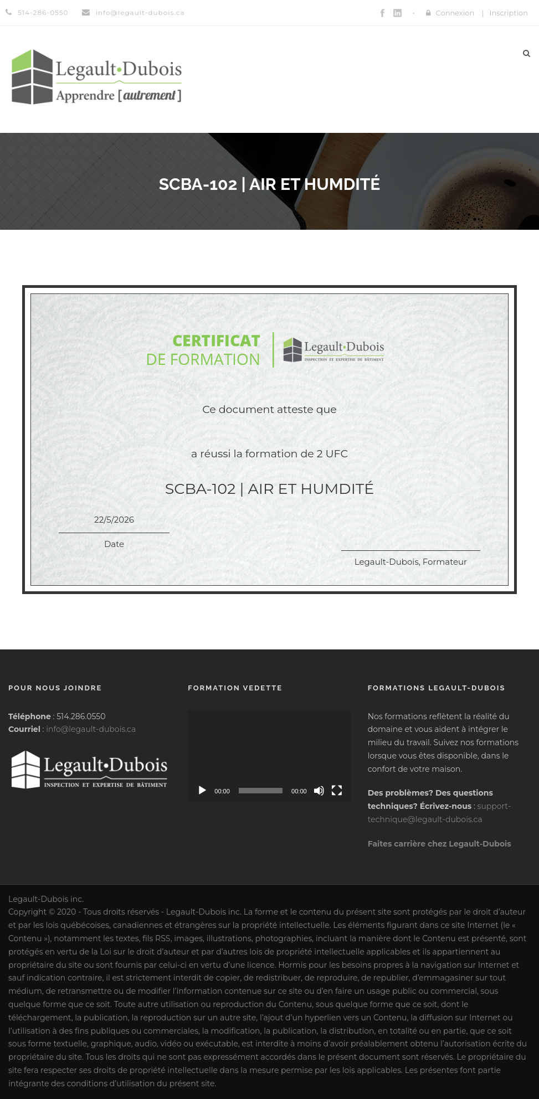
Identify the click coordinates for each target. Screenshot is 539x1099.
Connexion (455, 12)
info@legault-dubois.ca (91, 729)
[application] (269, 756)
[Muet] (319, 790)
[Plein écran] (336, 790)
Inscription (508, 12)
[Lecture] (202, 790)
